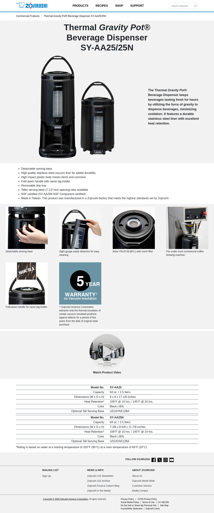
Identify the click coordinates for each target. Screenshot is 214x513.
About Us (137, 475)
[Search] (183, 6)
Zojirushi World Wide (143, 480)
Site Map (164, 505)
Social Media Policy (130, 502)
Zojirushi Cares (153, 508)
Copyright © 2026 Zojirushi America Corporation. (65, 499)
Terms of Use (148, 502)
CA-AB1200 (163, 502)
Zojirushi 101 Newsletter (100, 475)
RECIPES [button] (102, 5)
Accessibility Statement (131, 508)
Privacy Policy (127, 499)
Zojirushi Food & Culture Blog (103, 485)
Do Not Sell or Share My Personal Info (138, 505)
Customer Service (142, 485)
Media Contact (140, 490)
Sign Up (46, 475)
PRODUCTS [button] (81, 5)
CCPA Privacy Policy (147, 499)
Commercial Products (27, 16)
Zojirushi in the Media (99, 490)
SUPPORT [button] (137, 5)
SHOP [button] (119, 5)
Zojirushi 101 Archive (98, 480)
